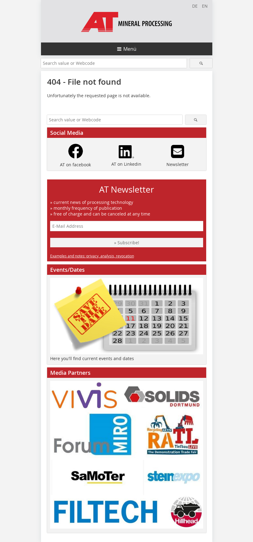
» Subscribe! (126, 242)
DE (195, 6)
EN (205, 6)
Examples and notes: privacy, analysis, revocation (92, 255)
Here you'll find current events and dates (92, 358)
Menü (129, 49)
